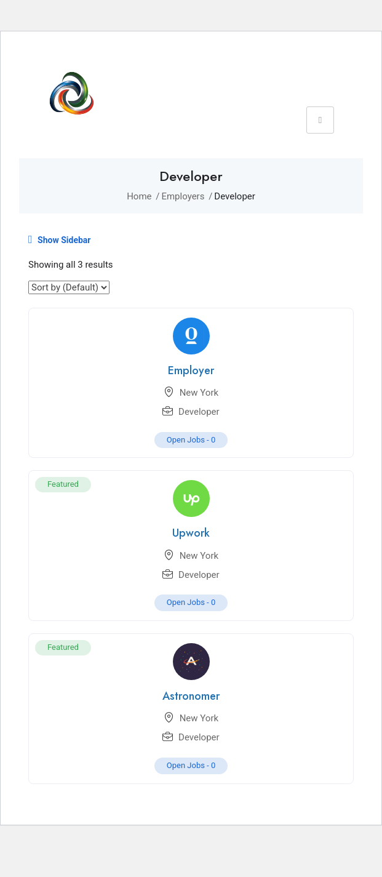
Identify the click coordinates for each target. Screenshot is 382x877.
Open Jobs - (191, 439)
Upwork (191, 533)
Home (139, 196)
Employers (182, 196)
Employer (191, 370)
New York (199, 392)
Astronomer (191, 696)
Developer (199, 411)
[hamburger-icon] (320, 120)
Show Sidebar (59, 239)
